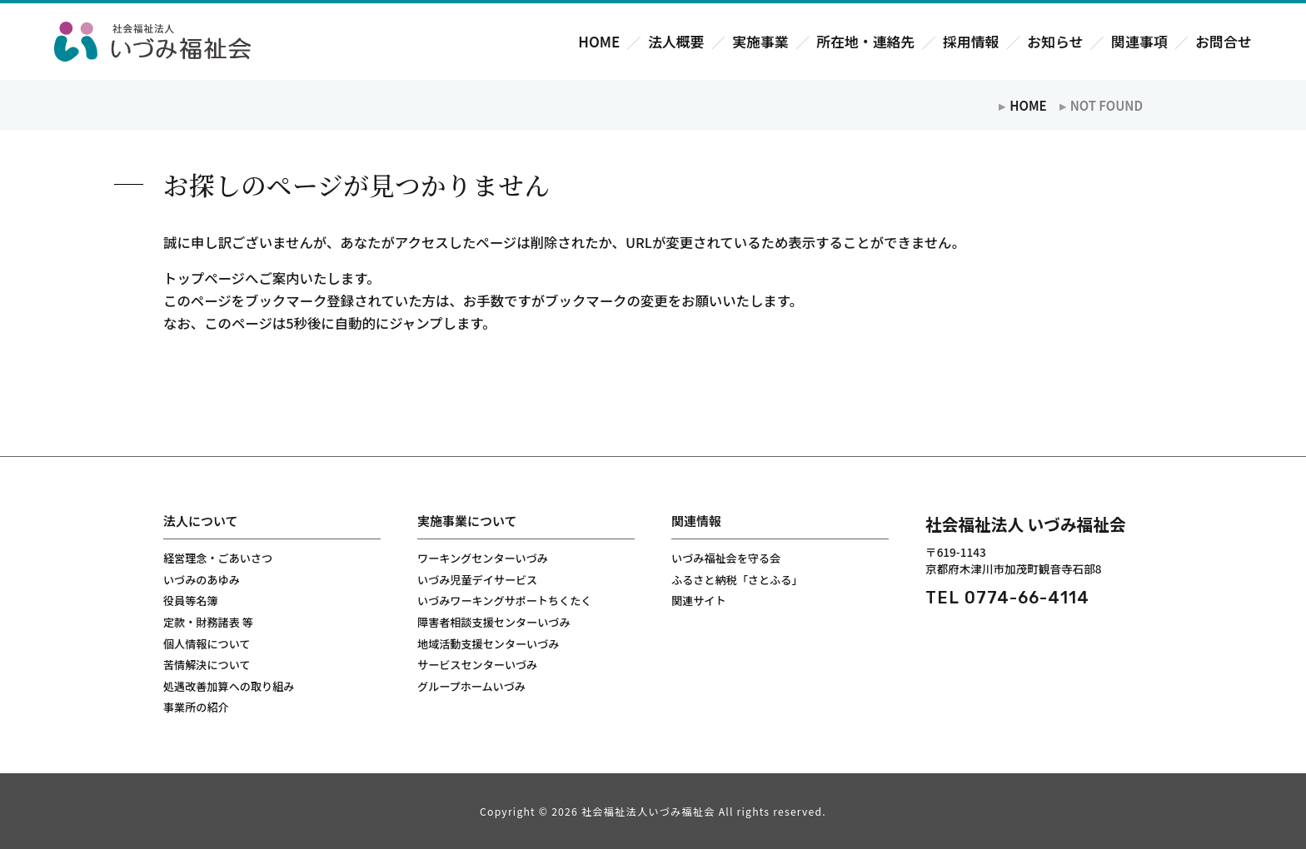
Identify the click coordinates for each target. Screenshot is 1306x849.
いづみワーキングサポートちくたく (504, 600)
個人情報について (206, 644)
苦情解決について (206, 665)
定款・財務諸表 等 (208, 622)
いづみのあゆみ (201, 580)
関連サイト (698, 600)
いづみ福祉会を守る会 (725, 558)
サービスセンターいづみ (477, 665)
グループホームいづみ (471, 686)
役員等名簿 (190, 600)
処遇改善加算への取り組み (228, 686)
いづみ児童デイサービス (477, 580)
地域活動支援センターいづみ (488, 644)
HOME (599, 42)
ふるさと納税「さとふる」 (736, 580)
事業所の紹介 (196, 707)
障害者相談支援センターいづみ (494, 622)
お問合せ (1223, 42)
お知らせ (1055, 42)
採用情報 (971, 42)
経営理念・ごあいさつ (217, 558)
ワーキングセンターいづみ (482, 558)
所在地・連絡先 (865, 42)
